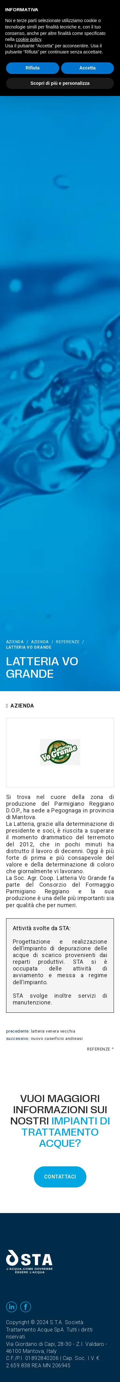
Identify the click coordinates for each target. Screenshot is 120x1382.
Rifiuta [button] (33, 67)
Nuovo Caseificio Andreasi (57, 1039)
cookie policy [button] (28, 39)
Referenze (67, 642)
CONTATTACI (60, 1177)
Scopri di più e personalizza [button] (59, 83)
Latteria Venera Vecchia (53, 1031)
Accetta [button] (87, 67)
